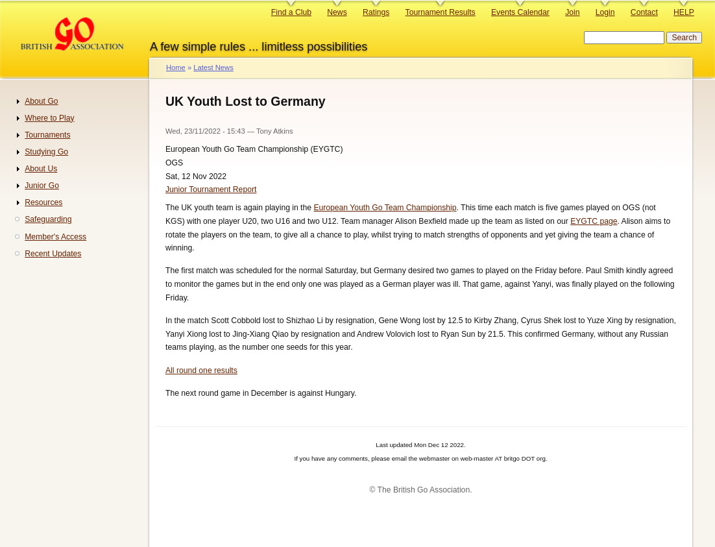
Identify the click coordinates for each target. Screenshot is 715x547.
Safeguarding (48, 219)
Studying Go (46, 151)
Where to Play (49, 118)
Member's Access (55, 236)
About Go (41, 101)
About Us (41, 168)
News (336, 12)
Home (176, 67)
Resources (43, 202)
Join (572, 12)
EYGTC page (593, 221)
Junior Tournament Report (210, 189)
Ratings (376, 12)
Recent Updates (53, 253)
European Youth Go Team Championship (384, 207)
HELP (683, 12)
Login (605, 12)
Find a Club (291, 12)
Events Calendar (520, 12)
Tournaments (47, 135)
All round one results (201, 370)
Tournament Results (441, 12)
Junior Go (42, 185)
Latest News (213, 67)
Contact (644, 12)
